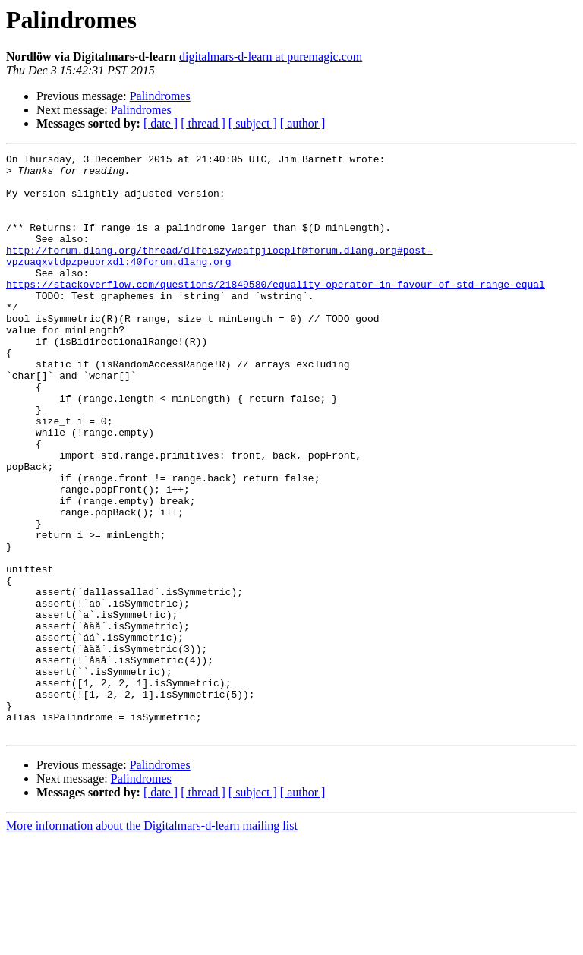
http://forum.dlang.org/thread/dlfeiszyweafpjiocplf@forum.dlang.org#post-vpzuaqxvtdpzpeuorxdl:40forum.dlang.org (219, 277)
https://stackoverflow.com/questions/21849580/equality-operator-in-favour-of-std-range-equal (275, 311)
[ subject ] (252, 123)
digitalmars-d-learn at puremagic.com (270, 56)
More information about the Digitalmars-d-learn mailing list (152, 941)
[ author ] (303, 123)
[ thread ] (203, 123)
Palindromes (160, 96)
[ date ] (160, 123)
